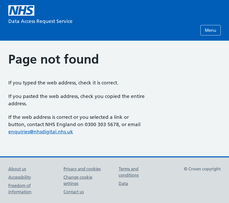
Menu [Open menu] (210, 30)
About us (17, 168)
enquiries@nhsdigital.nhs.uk (40, 132)
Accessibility (19, 177)
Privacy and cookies (82, 168)
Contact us (73, 191)
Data (123, 183)
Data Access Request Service (40, 21)
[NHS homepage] (21, 10)
